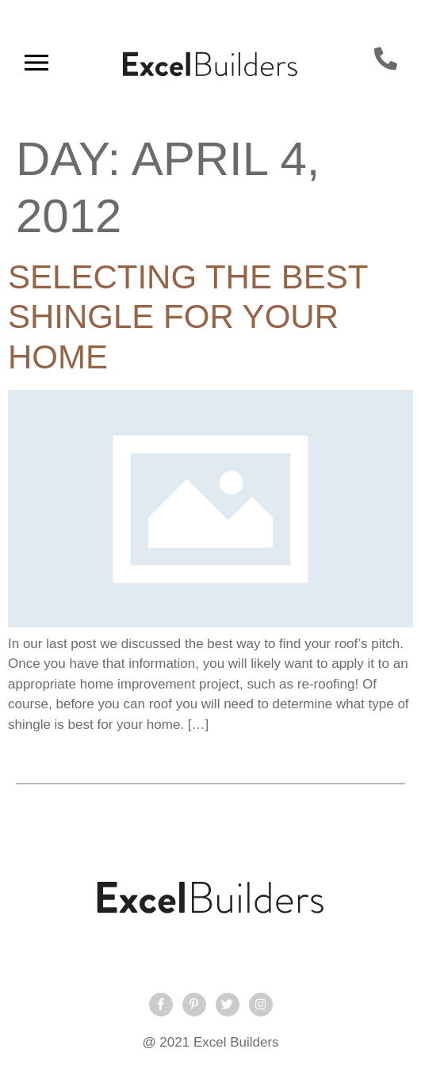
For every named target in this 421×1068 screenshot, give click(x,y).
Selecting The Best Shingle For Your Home (188, 317)
